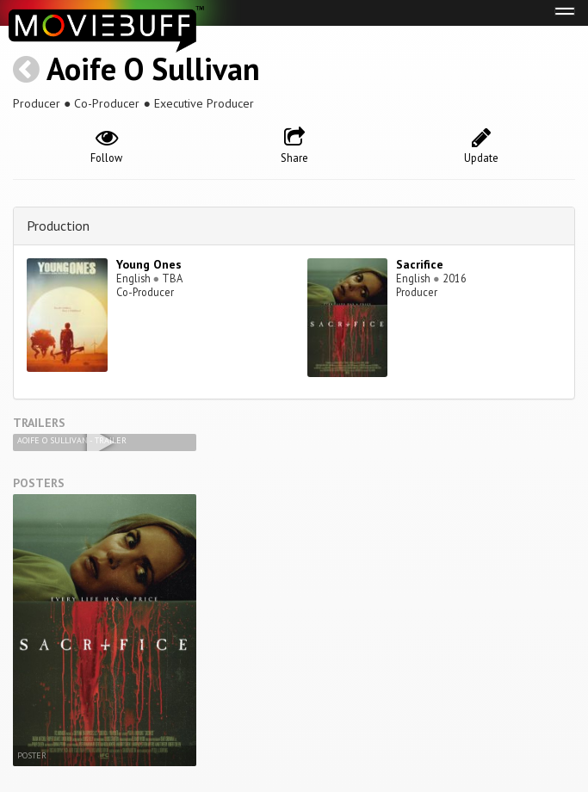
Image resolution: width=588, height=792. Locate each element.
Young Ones (149, 264)
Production (58, 225)
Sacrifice (419, 264)
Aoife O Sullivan (153, 68)
